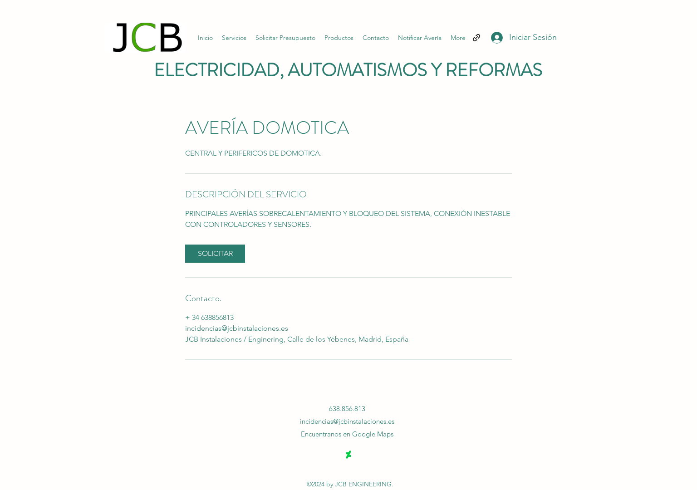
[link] (215, 254)
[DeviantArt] (348, 454)
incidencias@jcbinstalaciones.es (347, 421)
